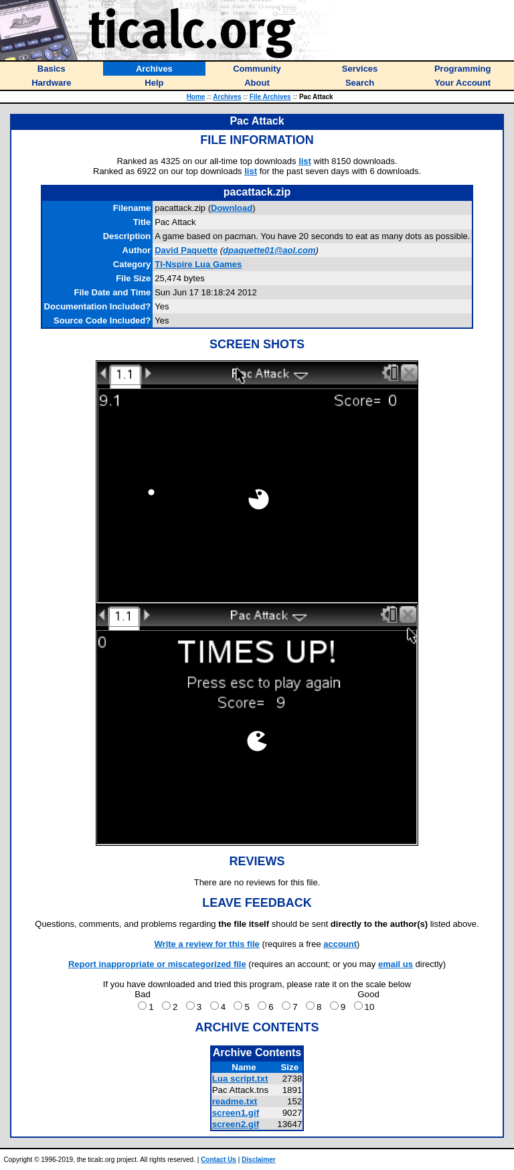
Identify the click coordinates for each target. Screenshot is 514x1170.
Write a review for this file (207, 944)
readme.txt (234, 1101)
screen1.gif (235, 1113)
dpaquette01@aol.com (269, 250)
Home (196, 96)
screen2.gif (235, 1124)
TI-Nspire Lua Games (198, 264)
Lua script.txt (240, 1079)
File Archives (270, 96)
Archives (227, 96)
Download (231, 208)
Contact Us (218, 1159)
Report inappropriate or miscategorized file (157, 964)
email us (395, 964)
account (340, 944)
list (304, 161)
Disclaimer (259, 1159)
